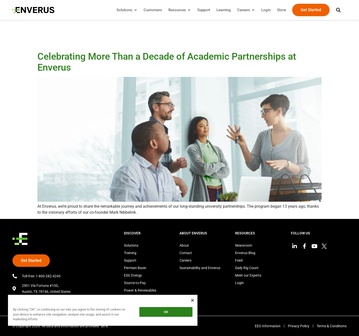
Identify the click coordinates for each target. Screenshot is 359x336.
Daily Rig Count (247, 268)
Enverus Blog (245, 253)
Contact (186, 253)
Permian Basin (135, 268)
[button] (338, 10)
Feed (239, 260)
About (184, 245)
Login (239, 283)
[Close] (192, 300)
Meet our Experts (248, 275)
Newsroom (243, 245)
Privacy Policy (298, 326)
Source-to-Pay (135, 283)
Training (130, 253)
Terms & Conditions (332, 326)
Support (130, 260)
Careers (185, 260)
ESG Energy (133, 275)
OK (166, 312)
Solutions (131, 245)
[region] (102, 311)
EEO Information (267, 326)
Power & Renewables (140, 290)
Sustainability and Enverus (200, 268)
